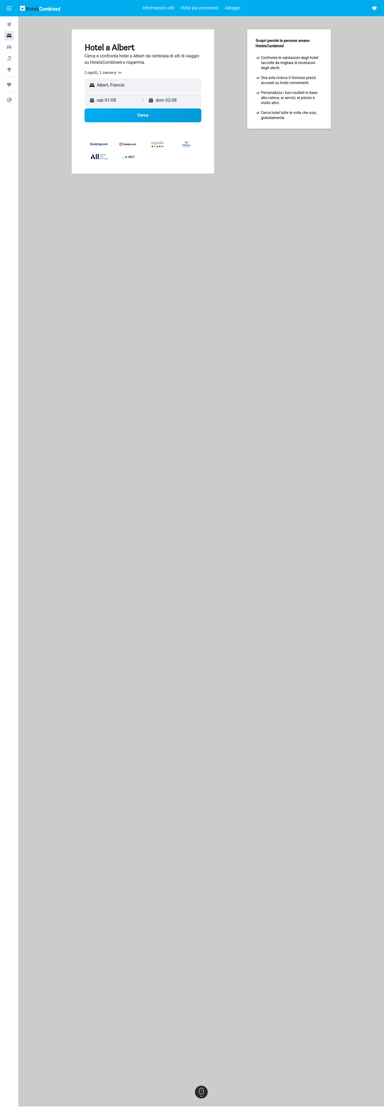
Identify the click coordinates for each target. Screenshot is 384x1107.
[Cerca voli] (9, 24)
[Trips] (9, 84)
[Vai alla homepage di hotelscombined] (40, 8)
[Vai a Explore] (9, 69)
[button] (9, 8)
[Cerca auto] (9, 47)
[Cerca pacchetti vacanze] (9, 58)
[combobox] (104, 72)
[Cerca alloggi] (9, 35)
